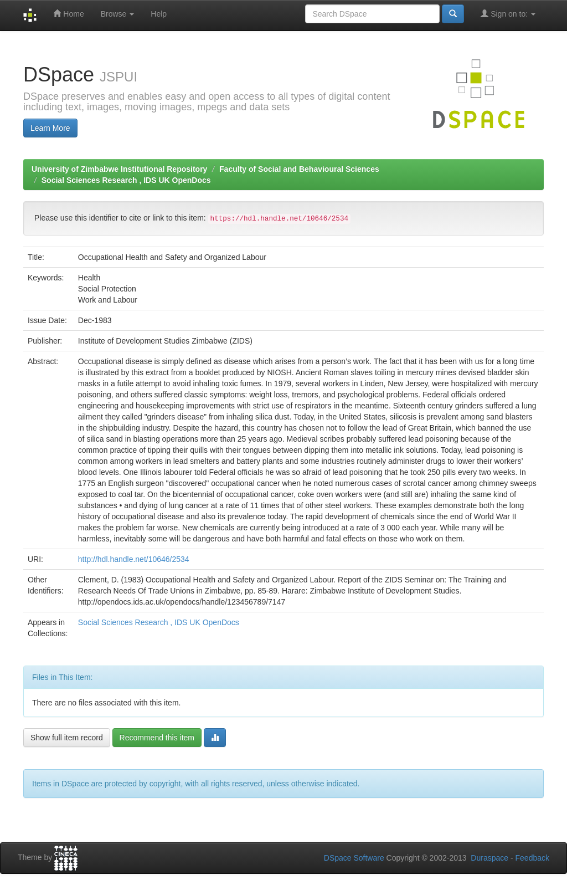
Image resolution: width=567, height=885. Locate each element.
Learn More (50, 128)
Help (159, 13)
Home (68, 13)
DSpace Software (354, 857)
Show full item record (66, 737)
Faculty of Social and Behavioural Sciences (299, 169)
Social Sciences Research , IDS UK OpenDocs (126, 180)
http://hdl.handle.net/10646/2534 (133, 559)
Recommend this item (157, 737)
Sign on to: (508, 13)
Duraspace (489, 857)
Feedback (532, 857)
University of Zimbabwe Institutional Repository (119, 169)
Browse (118, 13)
